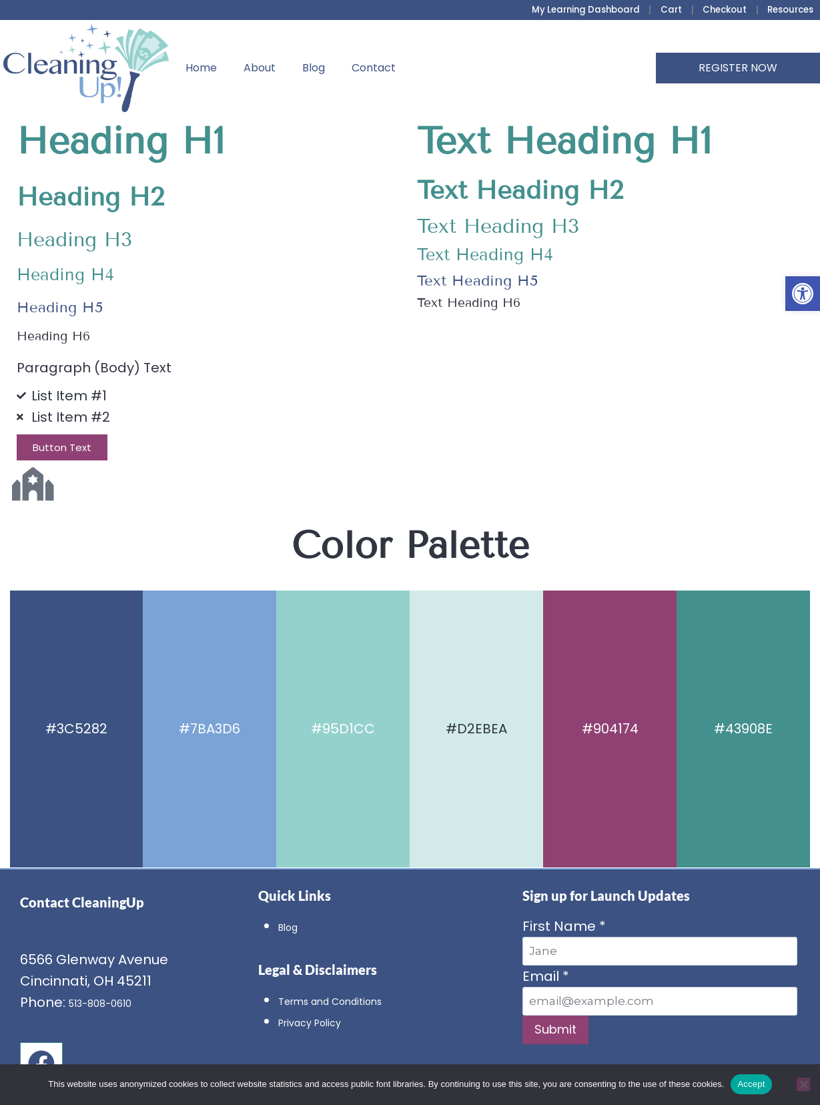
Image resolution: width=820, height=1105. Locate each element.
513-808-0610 (113, 1002)
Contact (374, 68)
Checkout (721, 10)
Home (201, 68)
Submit (555, 1029)
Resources (789, 10)
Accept (751, 1084)
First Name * (659, 941)
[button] (802, 293)
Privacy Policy (323, 1021)
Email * (659, 991)
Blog (313, 68)
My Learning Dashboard (580, 10)
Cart (668, 10)
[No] (803, 1084)
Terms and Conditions (353, 1000)
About (260, 68)
